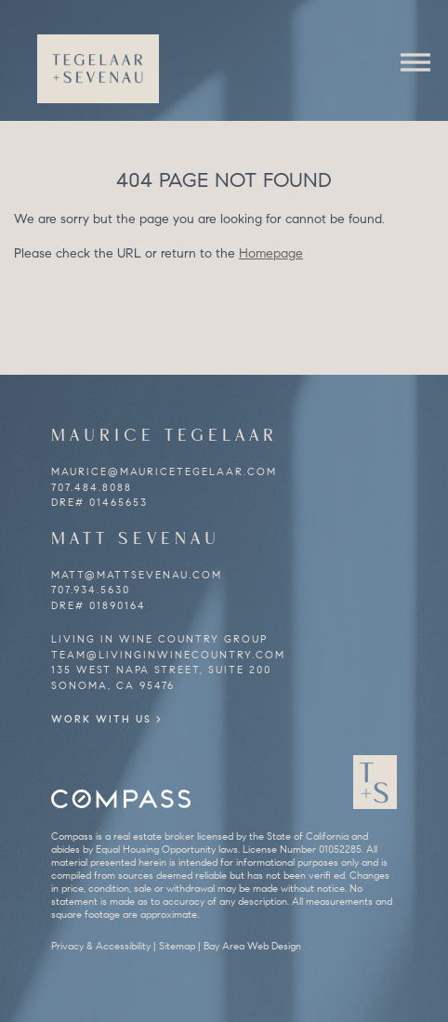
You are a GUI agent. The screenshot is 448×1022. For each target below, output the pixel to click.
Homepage (271, 253)
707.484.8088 (91, 487)
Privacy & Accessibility (101, 945)
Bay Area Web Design (252, 945)
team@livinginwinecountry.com (168, 654)
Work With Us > (107, 718)
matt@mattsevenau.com (136, 574)
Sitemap (177, 945)
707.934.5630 (90, 589)
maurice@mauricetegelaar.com (164, 471)
